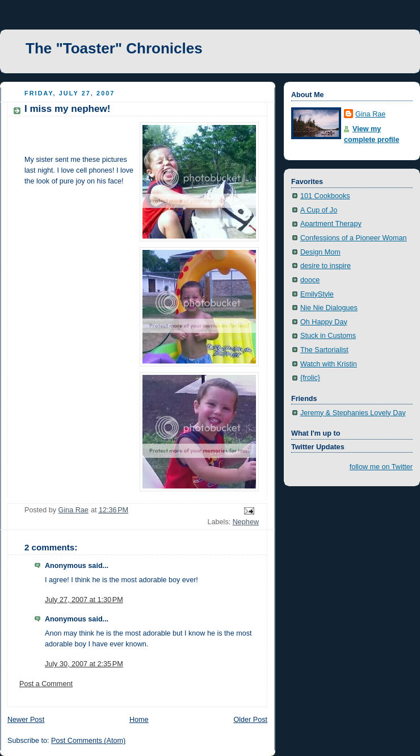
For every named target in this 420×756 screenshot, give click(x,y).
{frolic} (310, 378)
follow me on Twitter (381, 467)
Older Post (250, 720)
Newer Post (25, 720)
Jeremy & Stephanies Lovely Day (353, 413)
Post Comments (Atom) (88, 741)
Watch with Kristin (328, 364)
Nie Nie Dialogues (329, 308)
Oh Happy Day (323, 322)
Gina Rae (370, 114)
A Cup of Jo (318, 210)
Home (139, 720)
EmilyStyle (317, 294)
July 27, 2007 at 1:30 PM (84, 600)
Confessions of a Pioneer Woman (353, 238)
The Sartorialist (324, 350)
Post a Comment (46, 684)
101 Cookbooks (325, 196)
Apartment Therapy (331, 224)
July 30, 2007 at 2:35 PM (84, 664)
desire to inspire (325, 266)
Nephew (246, 522)
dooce (310, 280)
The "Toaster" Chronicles (114, 48)
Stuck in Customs (328, 336)
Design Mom (320, 252)
